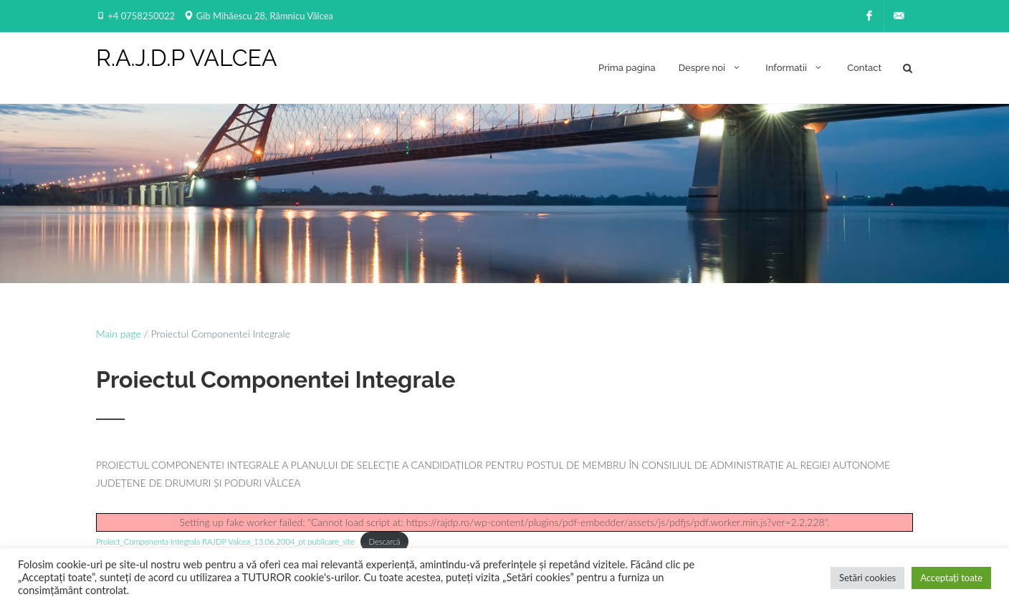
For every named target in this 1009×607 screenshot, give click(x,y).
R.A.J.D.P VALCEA (186, 58)
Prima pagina (627, 67)
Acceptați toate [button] (951, 577)
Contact (864, 67)
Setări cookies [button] (867, 577)
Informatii (794, 67)
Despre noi (711, 67)
